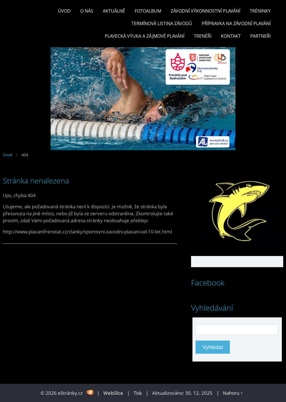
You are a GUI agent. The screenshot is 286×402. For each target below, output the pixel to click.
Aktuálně (114, 11)
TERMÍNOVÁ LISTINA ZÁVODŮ (162, 23)
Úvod (64, 11)
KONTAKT (231, 36)
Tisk (138, 393)
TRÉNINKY (260, 11)
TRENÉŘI (202, 36)
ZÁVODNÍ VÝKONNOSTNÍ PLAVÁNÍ (205, 11)
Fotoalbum (148, 11)
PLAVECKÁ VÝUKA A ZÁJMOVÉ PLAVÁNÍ (144, 36)
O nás (86, 11)
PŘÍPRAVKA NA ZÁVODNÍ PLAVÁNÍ (236, 23)
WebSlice (113, 393)
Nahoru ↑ (233, 393)
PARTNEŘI (260, 36)
